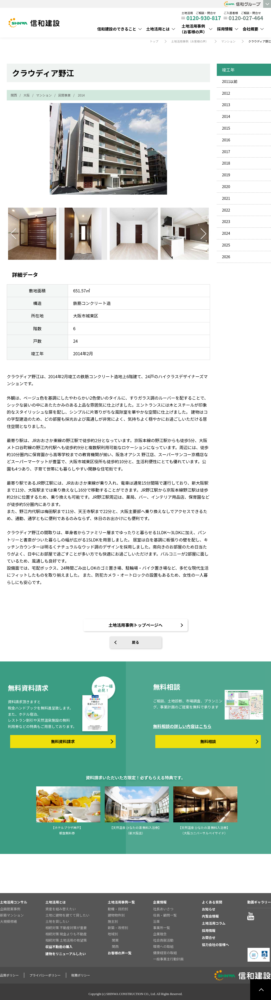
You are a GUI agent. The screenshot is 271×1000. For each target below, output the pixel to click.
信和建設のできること (116, 29)
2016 (226, 139)
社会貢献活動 (163, 940)
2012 (226, 93)
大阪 (26, 95)
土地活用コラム (214, 923)
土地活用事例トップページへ (135, 625)
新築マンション (12, 915)
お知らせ (208, 909)
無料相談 (208, 741)
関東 (115, 940)
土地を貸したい (57, 921)
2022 (226, 210)
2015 (226, 128)
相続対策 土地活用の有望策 (66, 940)
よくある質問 (212, 902)
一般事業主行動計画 (168, 958)
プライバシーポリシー (45, 975)
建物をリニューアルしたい (65, 953)
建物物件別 (116, 915)
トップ (154, 41)
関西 (14, 95)
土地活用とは (158, 29)
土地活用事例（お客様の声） (193, 29)
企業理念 (160, 933)
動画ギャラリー (259, 902)
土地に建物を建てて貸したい (67, 915)
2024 (226, 233)
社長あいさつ (163, 908)
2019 (226, 174)
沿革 (156, 921)
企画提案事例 (10, 908)
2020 (226, 186)
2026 (226, 256)
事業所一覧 (161, 927)
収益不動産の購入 (58, 946)
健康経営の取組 (165, 952)
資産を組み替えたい (60, 908)
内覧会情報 (210, 916)
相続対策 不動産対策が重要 (66, 927)
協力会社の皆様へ (215, 944)
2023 (226, 221)
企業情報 (160, 902)
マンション (228, 41)
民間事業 (64, 95)
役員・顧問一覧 (165, 915)
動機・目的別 (118, 908)
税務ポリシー (80, 975)
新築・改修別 (118, 927)
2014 (81, 95)
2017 (226, 151)
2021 (226, 198)
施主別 (113, 921)
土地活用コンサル (13, 902)
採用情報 (225, 29)
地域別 (113, 933)
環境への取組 (163, 946)
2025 (226, 245)
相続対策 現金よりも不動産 (66, 933)
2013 (226, 104)
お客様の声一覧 (119, 952)
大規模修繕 (8, 921)
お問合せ (208, 937)
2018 (226, 163)
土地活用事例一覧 (121, 902)
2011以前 (229, 81)
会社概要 (250, 29)
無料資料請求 (62, 741)
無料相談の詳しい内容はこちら (182, 726)
